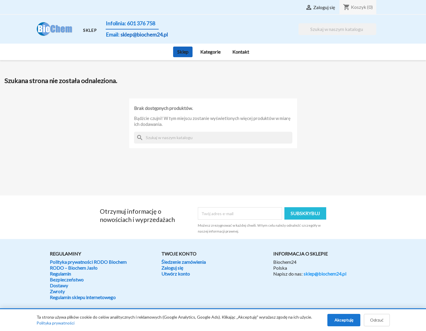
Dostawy (59, 285)
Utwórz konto (175, 273)
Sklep (182, 52)
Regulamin (60, 273)
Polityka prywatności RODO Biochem (88, 262)
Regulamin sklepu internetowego (83, 297)
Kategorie (210, 52)
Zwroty (57, 291)
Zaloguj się (172, 268)
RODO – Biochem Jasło (73, 268)
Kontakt (240, 52)
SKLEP (90, 30)
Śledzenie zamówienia (183, 262)
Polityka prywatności (55, 322)
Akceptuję (343, 319)
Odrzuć (377, 319)
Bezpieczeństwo (67, 279)
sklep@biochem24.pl (325, 273)
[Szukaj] (337, 29)
